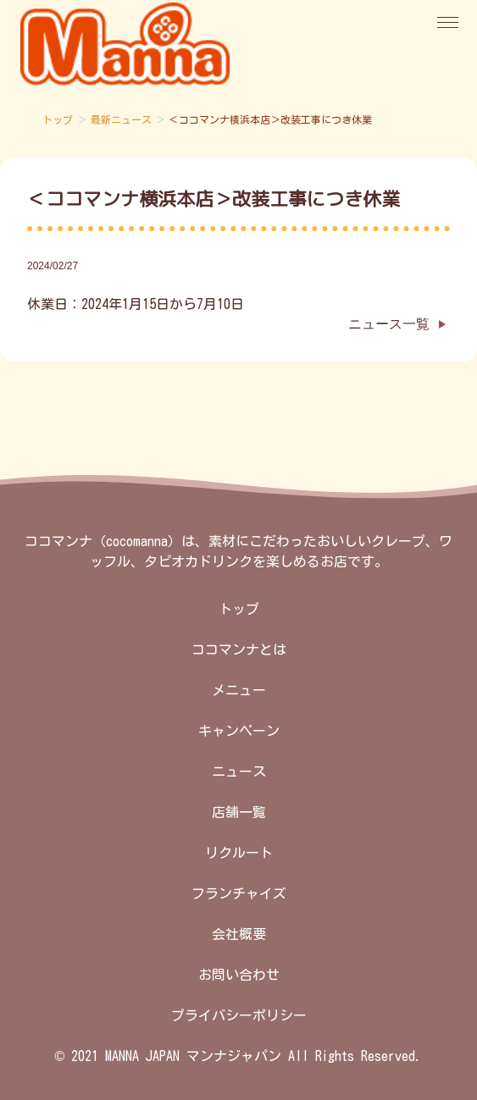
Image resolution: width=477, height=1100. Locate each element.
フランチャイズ (238, 893)
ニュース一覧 (389, 324)
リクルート (239, 853)
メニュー (239, 690)
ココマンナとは (238, 649)
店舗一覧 (239, 812)
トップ (57, 119)
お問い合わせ (239, 974)
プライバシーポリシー (239, 1015)
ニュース (239, 771)
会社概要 (239, 934)
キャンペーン (239, 731)
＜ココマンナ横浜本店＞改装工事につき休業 (213, 198)
